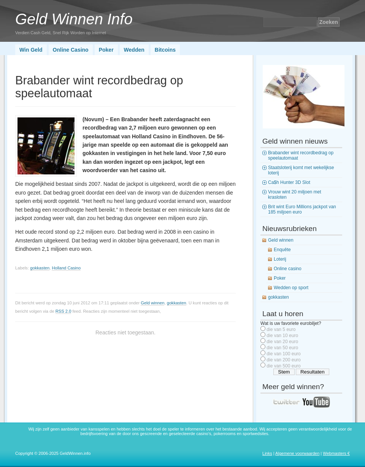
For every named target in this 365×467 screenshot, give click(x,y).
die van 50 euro (282, 347)
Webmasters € (336, 453)
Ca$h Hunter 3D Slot (289, 182)
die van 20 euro (282, 341)
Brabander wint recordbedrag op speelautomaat (300, 155)
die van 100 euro (283, 353)
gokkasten (39, 268)
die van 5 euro (281, 329)
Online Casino (71, 50)
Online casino (288, 268)
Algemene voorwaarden (297, 453)
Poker (106, 50)
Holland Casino (66, 268)
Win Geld (31, 50)
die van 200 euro (283, 360)
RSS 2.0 (63, 311)
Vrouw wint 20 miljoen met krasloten (294, 194)
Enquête (282, 249)
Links (267, 453)
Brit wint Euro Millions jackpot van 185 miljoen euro (302, 209)
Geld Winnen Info (74, 19)
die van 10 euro (282, 335)
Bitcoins (165, 50)
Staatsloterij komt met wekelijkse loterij (301, 170)
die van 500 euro (283, 366)
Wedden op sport (291, 287)
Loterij (280, 259)
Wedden (134, 50)
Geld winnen (152, 303)
